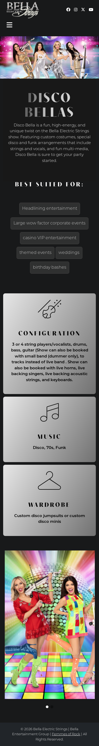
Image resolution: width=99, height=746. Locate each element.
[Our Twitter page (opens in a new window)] (83, 10)
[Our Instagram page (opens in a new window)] (76, 10)
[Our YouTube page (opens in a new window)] (91, 10)
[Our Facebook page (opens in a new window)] (68, 10)
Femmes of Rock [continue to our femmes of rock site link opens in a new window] (66, 734)
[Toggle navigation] (9, 25)
